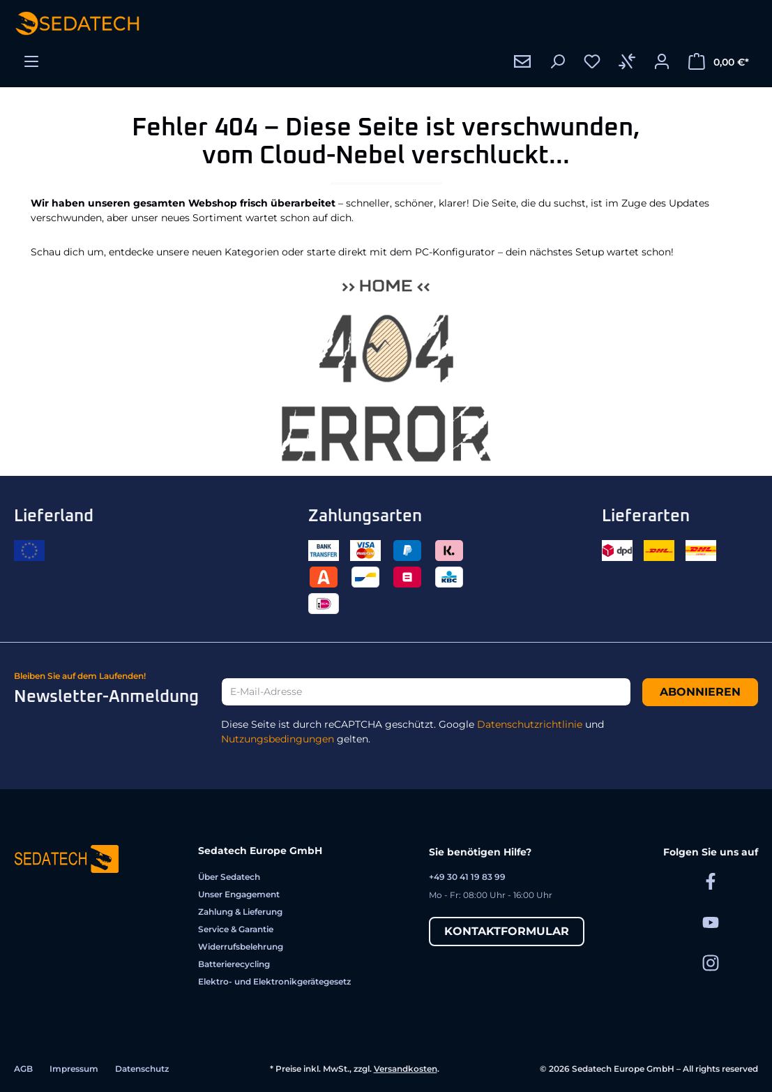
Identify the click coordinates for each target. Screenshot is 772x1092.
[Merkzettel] (592, 61)
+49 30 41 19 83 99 (467, 877)
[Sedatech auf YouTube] (710, 921)
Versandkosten (405, 1068)
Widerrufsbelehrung (240, 946)
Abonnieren (700, 691)
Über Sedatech (229, 877)
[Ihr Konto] (661, 61)
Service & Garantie (235, 929)
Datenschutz (142, 1068)
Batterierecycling (234, 964)
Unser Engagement (239, 894)
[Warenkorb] (718, 61)
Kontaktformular (506, 931)
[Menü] (31, 61)
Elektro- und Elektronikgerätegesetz (274, 981)
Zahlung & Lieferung (240, 911)
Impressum (74, 1068)
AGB (23, 1068)
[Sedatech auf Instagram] (710, 962)
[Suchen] (557, 61)
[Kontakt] (522, 61)
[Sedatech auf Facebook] (710, 881)
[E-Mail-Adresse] (426, 692)
